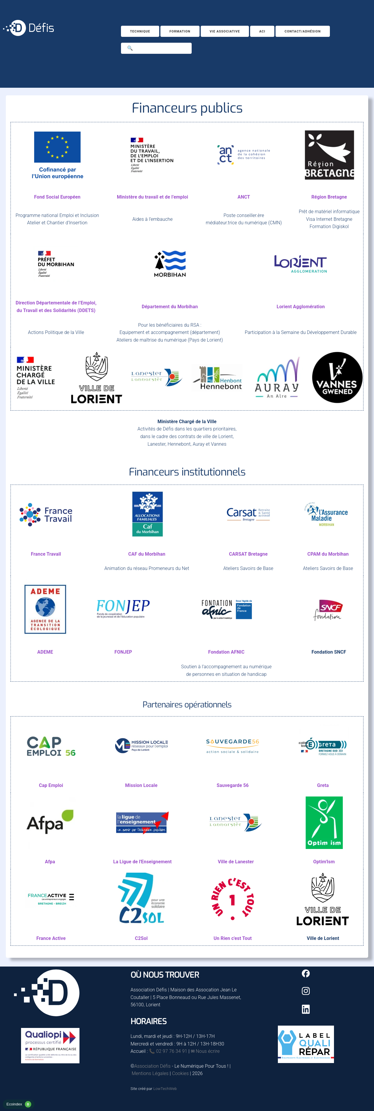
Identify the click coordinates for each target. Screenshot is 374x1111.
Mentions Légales (150, 1073)
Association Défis (152, 1066)
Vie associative (225, 31)
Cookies (180, 1073)
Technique (140, 31)
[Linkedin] (306, 1012)
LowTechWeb (165, 1088)
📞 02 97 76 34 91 (168, 1051)
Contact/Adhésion (303, 31)
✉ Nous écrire (205, 1051)
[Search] (156, 48)
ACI (262, 31)
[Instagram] (306, 993)
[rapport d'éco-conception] (18, 1107)
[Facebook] (306, 976)
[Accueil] (28, 34)
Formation (180, 31)
